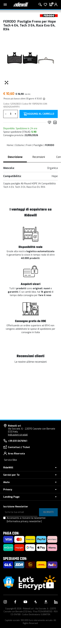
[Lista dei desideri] (45, 4)
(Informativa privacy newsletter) (24, 521)
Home (10, 145)
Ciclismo (19, 145)
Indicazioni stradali (18, 434)
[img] (43, 98)
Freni (28, 145)
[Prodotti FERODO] (49, 15)
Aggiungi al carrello (40, 114)
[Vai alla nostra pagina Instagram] (5, 602)
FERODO (49, 145)
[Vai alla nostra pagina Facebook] (15, 602)
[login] (56, 4)
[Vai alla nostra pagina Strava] (36, 602)
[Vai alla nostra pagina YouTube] (25, 602)
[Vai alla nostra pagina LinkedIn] (56, 602)
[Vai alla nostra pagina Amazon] (46, 602)
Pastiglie (38, 145)
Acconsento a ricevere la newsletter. (26, 519)
